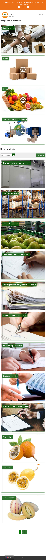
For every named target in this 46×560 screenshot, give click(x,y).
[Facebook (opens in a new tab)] (19, 7)
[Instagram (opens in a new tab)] (24, 7)
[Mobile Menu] (42, 15)
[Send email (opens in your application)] (27, 7)
